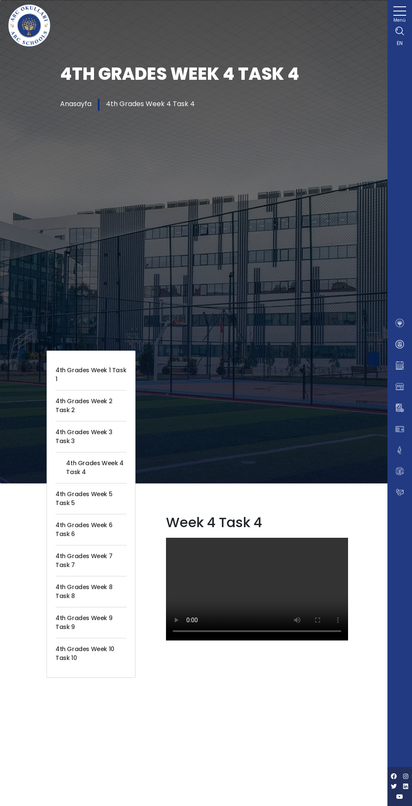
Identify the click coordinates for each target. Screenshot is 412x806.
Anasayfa (75, 104)
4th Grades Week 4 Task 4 (150, 104)
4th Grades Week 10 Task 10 (84, 653)
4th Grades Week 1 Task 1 (90, 374)
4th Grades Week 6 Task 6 (83, 529)
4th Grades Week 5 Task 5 (83, 498)
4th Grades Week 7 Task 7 (83, 560)
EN (400, 43)
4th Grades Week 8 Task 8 (83, 591)
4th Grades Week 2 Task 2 (83, 405)
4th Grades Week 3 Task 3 (83, 436)
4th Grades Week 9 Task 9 (83, 622)
